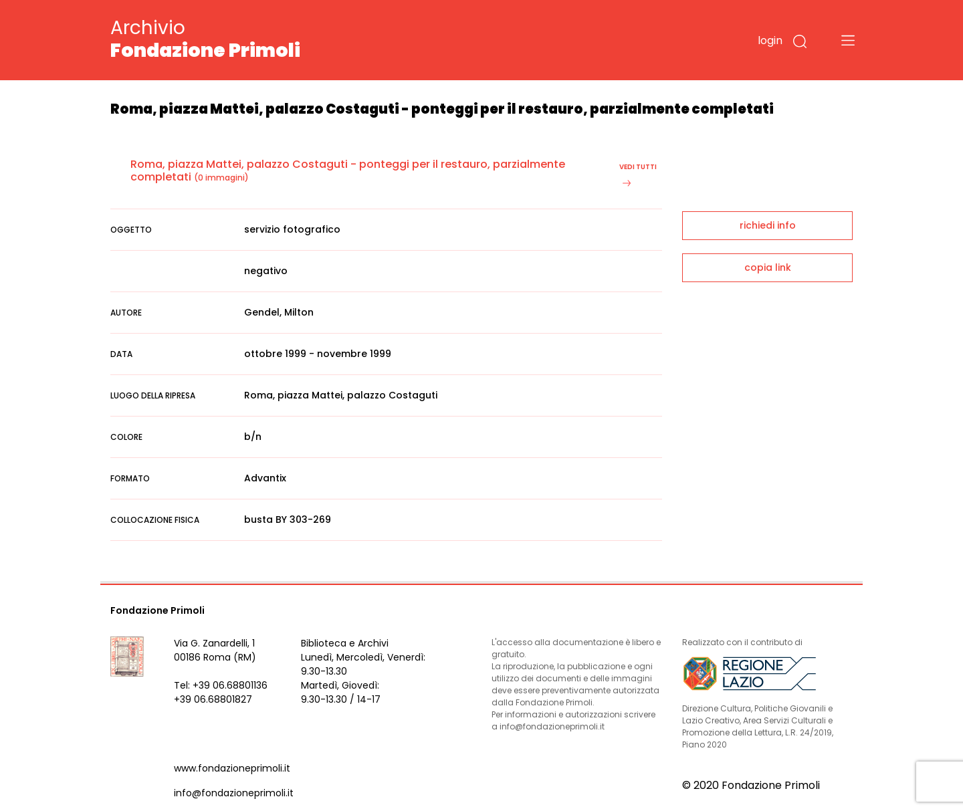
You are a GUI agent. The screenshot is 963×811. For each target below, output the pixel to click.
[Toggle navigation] (848, 40)
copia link (767, 267)
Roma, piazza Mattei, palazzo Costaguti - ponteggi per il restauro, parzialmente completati (347, 170)
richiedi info (768, 225)
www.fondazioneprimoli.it (232, 768)
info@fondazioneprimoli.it (234, 793)
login (770, 40)
